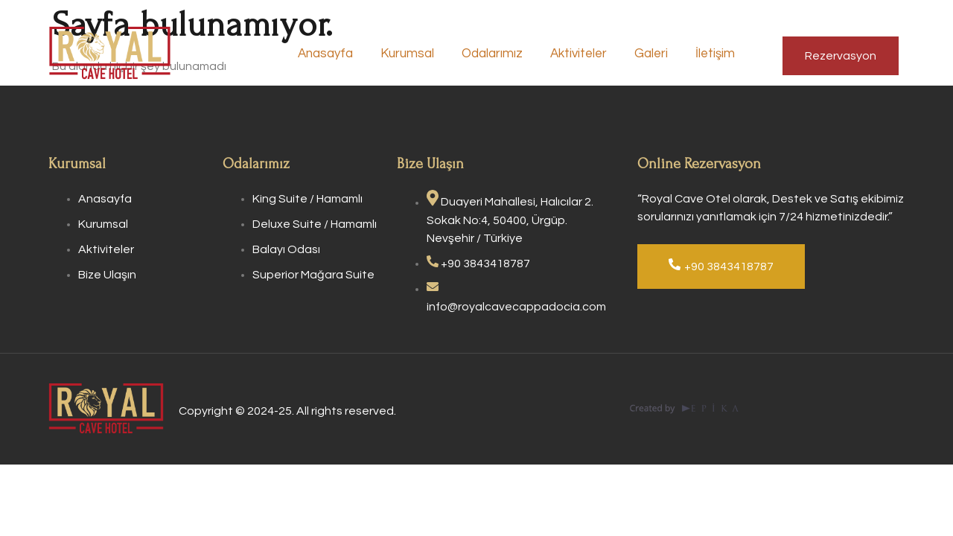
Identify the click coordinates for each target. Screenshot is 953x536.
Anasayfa (338, 55)
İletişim (720, 55)
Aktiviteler (586, 55)
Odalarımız (501, 55)
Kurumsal (418, 55)
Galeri (658, 55)
